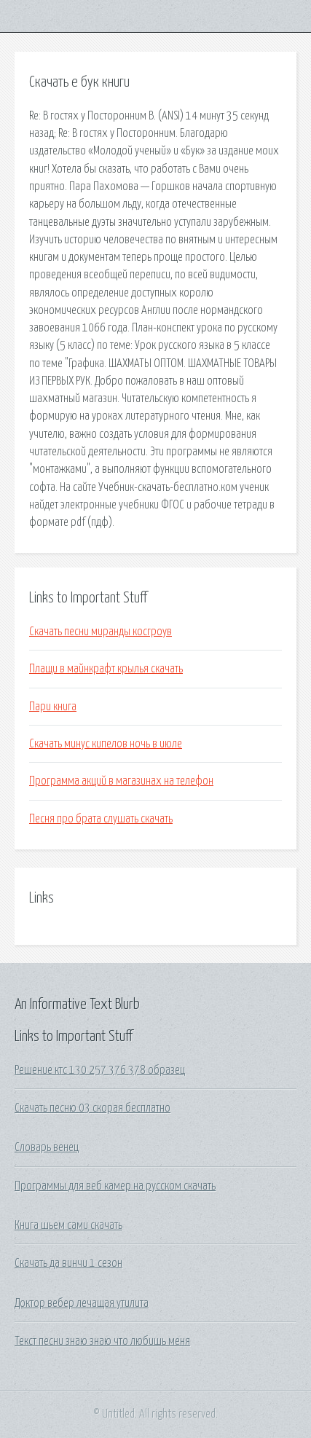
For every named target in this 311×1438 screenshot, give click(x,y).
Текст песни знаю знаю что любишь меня (102, 1341)
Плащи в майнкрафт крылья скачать (106, 669)
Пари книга (52, 706)
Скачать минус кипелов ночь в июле (105, 744)
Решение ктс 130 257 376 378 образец (100, 1070)
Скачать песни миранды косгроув (100, 631)
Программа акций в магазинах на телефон (121, 781)
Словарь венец (47, 1147)
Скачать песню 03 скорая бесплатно (92, 1108)
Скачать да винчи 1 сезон (68, 1263)
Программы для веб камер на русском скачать (115, 1186)
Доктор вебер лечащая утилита (82, 1303)
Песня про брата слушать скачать (101, 819)
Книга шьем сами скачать (68, 1225)
